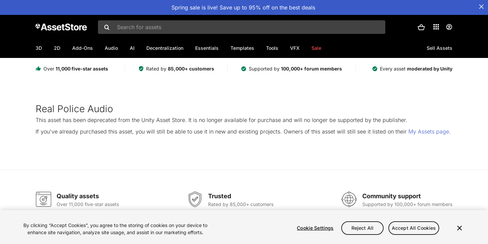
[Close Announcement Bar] (481, 6)
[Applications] (436, 27)
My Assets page (428, 131)
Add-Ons (82, 48)
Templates (242, 48)
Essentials (207, 48)
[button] (421, 27)
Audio (111, 48)
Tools (272, 48)
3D (39, 48)
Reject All (362, 228)
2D (57, 48)
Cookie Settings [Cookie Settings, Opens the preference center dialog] (315, 228)
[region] (244, 227)
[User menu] (449, 27)
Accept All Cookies (414, 228)
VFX (295, 48)
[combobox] (241, 27)
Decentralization (164, 48)
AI (132, 48)
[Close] (459, 228)
